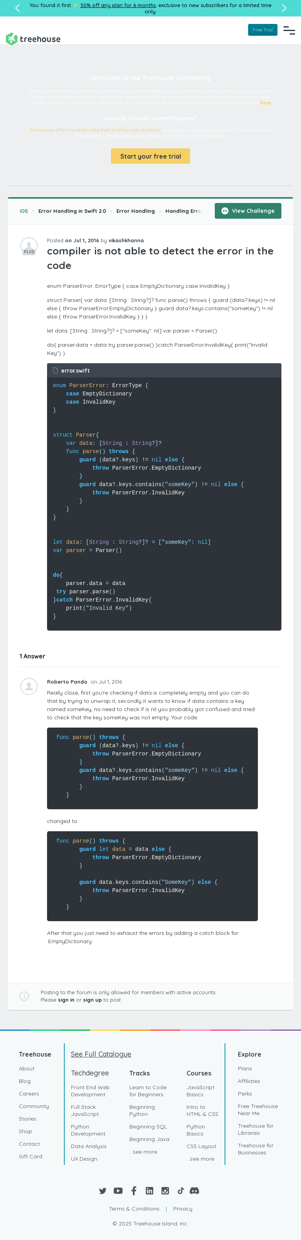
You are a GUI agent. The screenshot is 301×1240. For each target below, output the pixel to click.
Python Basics (196, 1130)
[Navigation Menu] (289, 30)
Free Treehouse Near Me (258, 1110)
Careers (29, 1093)
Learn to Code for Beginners (148, 1091)
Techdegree (90, 1072)
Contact (29, 1143)
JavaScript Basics (200, 1091)
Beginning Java (149, 1139)
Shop (25, 1131)
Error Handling (135, 211)
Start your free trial (150, 156)
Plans (245, 1068)
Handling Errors (186, 211)
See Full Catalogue (101, 1054)
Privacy (182, 1208)
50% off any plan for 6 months (118, 5)
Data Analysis (89, 1146)
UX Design (84, 1158)
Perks (245, 1093)
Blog (25, 1081)
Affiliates (249, 1081)
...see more (143, 1151)
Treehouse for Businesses (256, 1149)
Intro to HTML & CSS (202, 1110)
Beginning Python (142, 1110)
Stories (27, 1118)
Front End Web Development (90, 1091)
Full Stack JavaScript (85, 1110)
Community (34, 1106)
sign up (92, 1000)
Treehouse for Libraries (256, 1129)
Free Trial (263, 30)
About (26, 1068)
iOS (24, 211)
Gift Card (30, 1156)
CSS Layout (201, 1146)
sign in (66, 1000)
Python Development (88, 1130)
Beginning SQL (148, 1126)
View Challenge (248, 210)
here (265, 103)
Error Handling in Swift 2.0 (72, 211)
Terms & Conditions (134, 1208)
